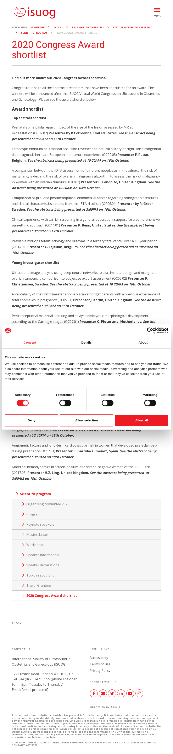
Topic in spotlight (40, 575)
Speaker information (42, 555)
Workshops (35, 544)
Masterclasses (37, 534)
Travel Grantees (38, 585)
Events (58, 27)
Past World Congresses (88, 27)
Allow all (141, 420)
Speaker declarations (42, 565)
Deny (31, 420)
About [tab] (143, 342)
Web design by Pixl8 (105, 707)
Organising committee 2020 (47, 504)
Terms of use (100, 664)
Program (33, 514)
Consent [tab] (30, 342)
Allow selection (86, 420)
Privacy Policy (100, 670)
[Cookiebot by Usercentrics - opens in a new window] (150, 330)
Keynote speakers (40, 524)
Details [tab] (86, 342)
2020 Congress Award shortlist (51, 595)
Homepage (37, 27)
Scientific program (34, 32)
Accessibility (99, 657)
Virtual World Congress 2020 (132, 27)
